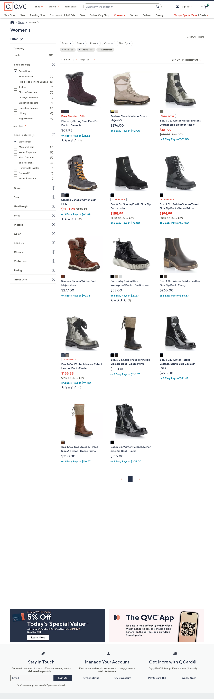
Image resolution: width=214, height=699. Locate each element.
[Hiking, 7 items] (33, 113)
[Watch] (52, 6)
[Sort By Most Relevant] (192, 59)
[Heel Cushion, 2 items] (33, 157)
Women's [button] (68, 49)
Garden (134, 15)
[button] (178, 6)
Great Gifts (20, 279)
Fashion (147, 15)
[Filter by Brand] (66, 43)
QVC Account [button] (122, 678)
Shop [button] (37, 6)
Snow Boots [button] (86, 49)
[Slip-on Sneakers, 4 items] (33, 92)
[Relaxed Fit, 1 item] (33, 173)
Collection (20, 261)
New (22, 15)
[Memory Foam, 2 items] (33, 147)
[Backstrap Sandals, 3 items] (33, 108)
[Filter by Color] (108, 43)
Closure (18, 252)
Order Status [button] (91, 678)
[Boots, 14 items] (33, 55)
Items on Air (70, 6)
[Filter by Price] (94, 43)
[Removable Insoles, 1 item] (33, 168)
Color (17, 233)
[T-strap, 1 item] (33, 87)
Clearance (119, 15)
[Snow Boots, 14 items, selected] (33, 71)
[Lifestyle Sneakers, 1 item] (33, 97)
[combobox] (119, 7)
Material (19, 224)
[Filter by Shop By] (125, 43)
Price (17, 215)
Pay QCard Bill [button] (157, 678)
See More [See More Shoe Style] (18, 125)
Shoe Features (24, 135)
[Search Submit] (158, 7)
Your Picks (9, 15)
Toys (82, 15)
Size (16, 197)
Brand (17, 188)
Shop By (19, 243)
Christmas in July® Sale (62, 15)
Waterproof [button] (106, 49)
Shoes (21, 22)
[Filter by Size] (81, 43)
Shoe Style (22, 64)
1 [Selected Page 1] (130, 479)
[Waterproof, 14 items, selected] (33, 141)
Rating (18, 270)
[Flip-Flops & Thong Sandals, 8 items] (33, 81)
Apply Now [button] (189, 678)
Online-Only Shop (99, 15)
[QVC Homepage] (12, 22)
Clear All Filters (195, 36)
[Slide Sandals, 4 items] (33, 76)
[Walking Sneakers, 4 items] (33, 102)
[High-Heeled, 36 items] (33, 118)
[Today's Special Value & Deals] (191, 15)
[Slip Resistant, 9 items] (33, 162)
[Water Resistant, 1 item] (33, 178)
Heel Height (21, 206)
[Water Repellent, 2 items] (33, 152)
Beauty (159, 15)
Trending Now (37, 15)
